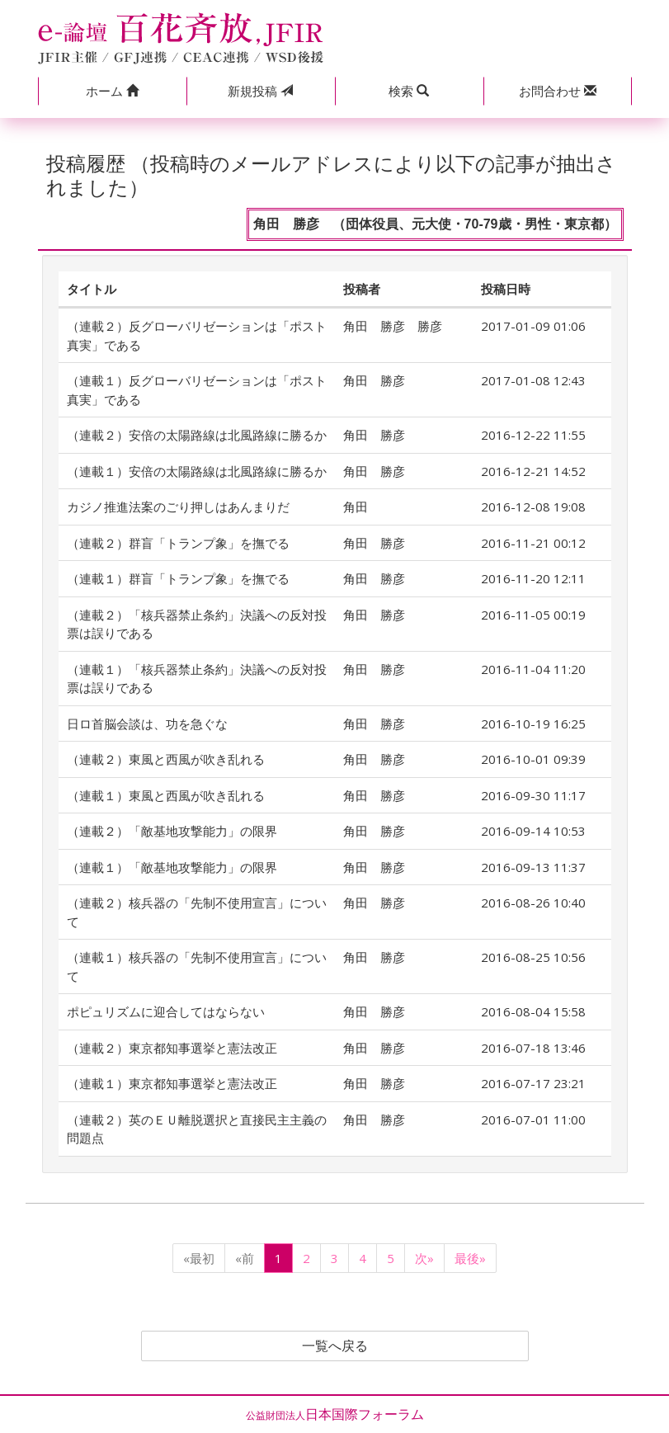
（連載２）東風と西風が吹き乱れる (166, 759)
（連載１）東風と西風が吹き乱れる (166, 795)
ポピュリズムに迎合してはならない (166, 1011)
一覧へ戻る (335, 1346)
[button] (112, 91)
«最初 (198, 1258)
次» (424, 1258)
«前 (244, 1258)
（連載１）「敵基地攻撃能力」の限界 (172, 867)
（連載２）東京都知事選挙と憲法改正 (172, 1047)
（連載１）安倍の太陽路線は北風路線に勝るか (197, 471)
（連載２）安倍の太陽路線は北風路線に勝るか (197, 435)
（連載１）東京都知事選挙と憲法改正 (172, 1083)
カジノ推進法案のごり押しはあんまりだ (178, 506)
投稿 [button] (260, 90)
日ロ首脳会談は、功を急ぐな (147, 723)
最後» (470, 1258)
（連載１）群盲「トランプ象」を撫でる (178, 578)
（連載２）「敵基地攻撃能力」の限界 (172, 831)
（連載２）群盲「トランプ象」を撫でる (178, 543)
